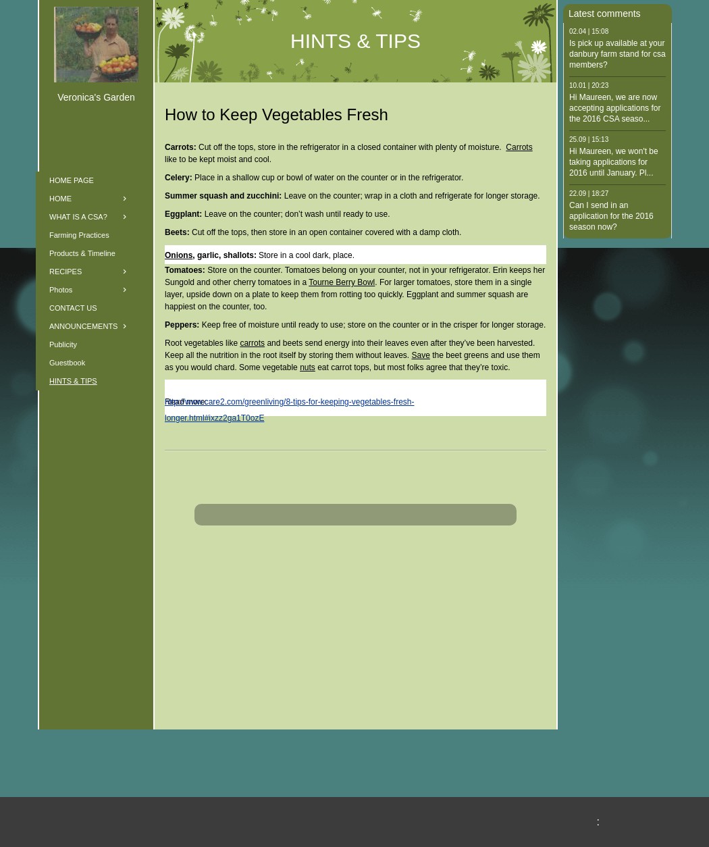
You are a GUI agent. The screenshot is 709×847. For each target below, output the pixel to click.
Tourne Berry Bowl (342, 282)
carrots (252, 343)
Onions (178, 255)
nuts (307, 367)
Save (421, 355)
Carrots (519, 147)
